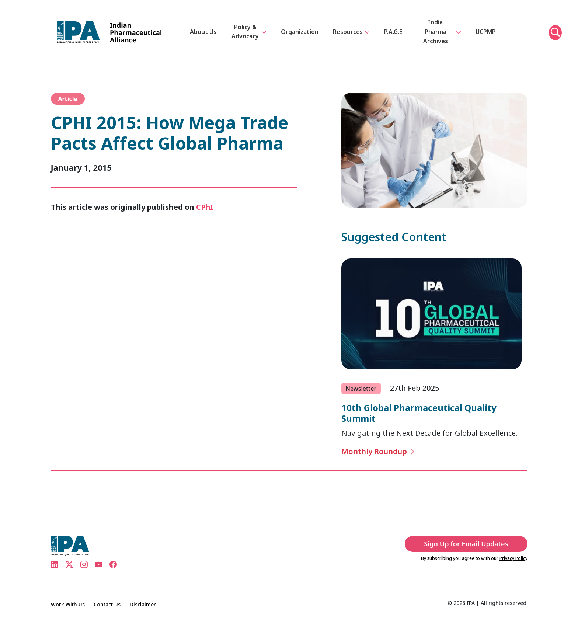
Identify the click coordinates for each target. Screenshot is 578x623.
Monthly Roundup (378, 451)
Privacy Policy (513, 558)
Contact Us (107, 604)
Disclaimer (143, 604)
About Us (203, 32)
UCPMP (486, 32)
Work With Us (68, 604)
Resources (351, 32)
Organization (300, 32)
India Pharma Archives (442, 31)
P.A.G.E (393, 32)
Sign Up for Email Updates (469, 543)
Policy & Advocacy (249, 32)
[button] (555, 32)
